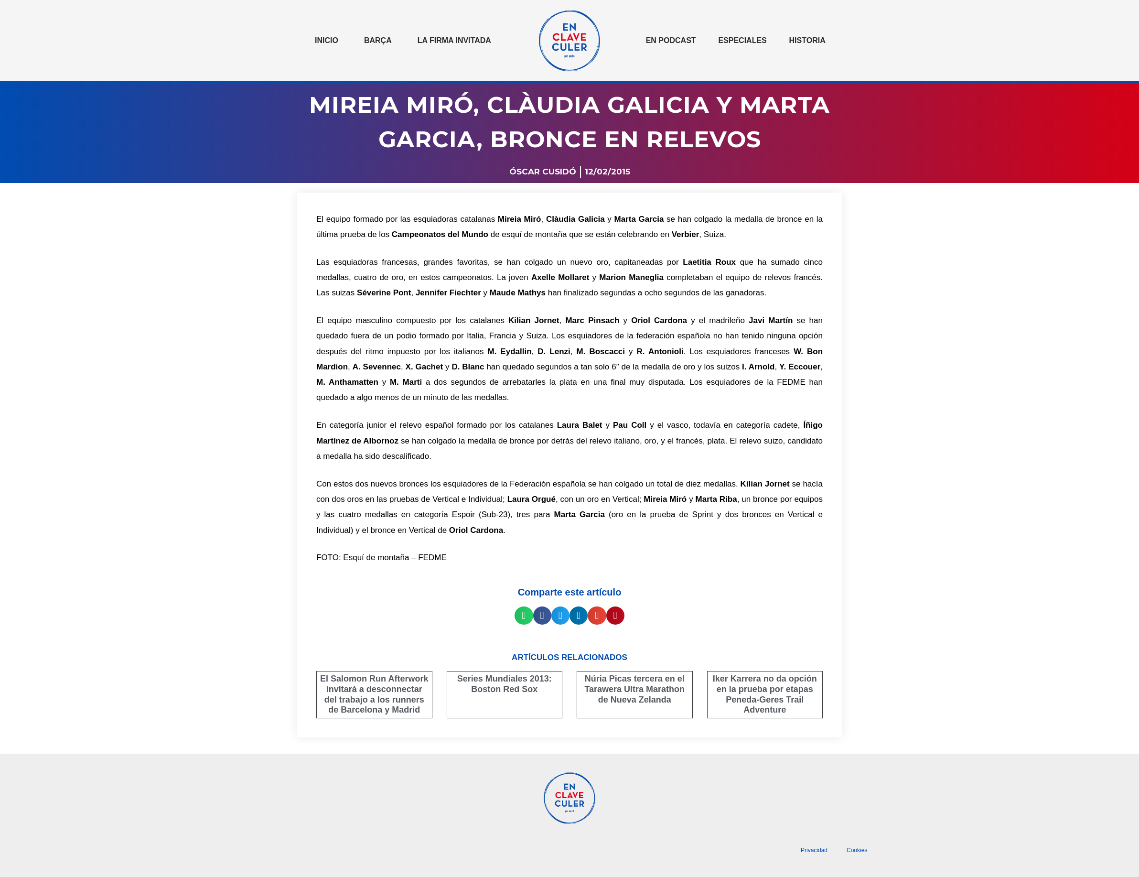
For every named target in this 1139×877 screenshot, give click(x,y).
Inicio (326, 40)
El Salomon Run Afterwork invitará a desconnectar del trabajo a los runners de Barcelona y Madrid (374, 694)
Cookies (857, 850)
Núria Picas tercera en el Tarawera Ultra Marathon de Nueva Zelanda (634, 689)
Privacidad (814, 850)
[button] (524, 615)
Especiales (742, 40)
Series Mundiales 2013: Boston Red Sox (504, 684)
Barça (378, 40)
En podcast (671, 40)
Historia (807, 40)
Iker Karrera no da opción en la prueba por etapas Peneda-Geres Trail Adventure (765, 694)
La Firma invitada (454, 40)
